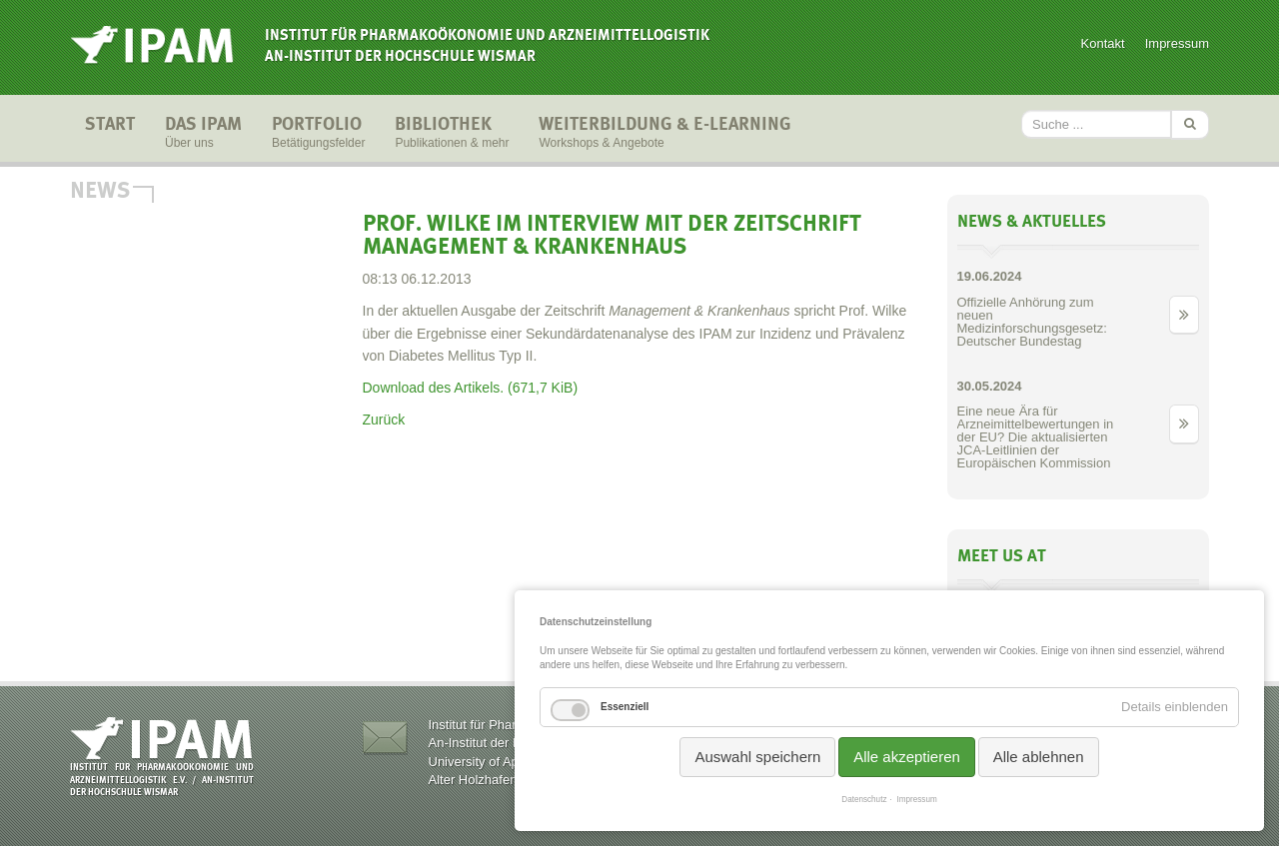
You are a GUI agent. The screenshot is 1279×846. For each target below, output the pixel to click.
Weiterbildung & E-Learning (665, 134)
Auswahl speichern (757, 756)
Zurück (384, 419)
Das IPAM (203, 134)
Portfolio (318, 134)
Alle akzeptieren (906, 756)
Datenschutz (863, 799)
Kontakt (1103, 43)
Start (110, 134)
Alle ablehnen (1038, 756)
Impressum (1177, 43)
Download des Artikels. (471, 388)
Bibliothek (452, 134)
